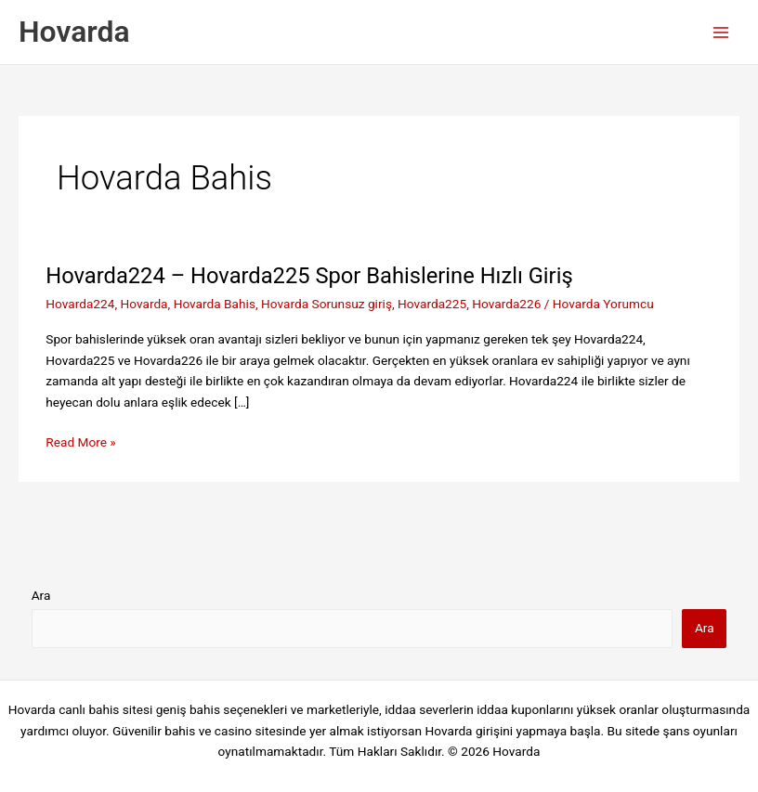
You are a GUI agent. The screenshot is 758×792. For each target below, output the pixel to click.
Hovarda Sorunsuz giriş (326, 303)
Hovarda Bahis (214, 303)
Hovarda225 (432, 303)
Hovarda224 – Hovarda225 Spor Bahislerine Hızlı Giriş (312, 276)
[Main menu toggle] (721, 32)
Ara (41, 595)
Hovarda (74, 31)
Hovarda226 (506, 303)
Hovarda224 (80, 303)
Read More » (81, 442)
